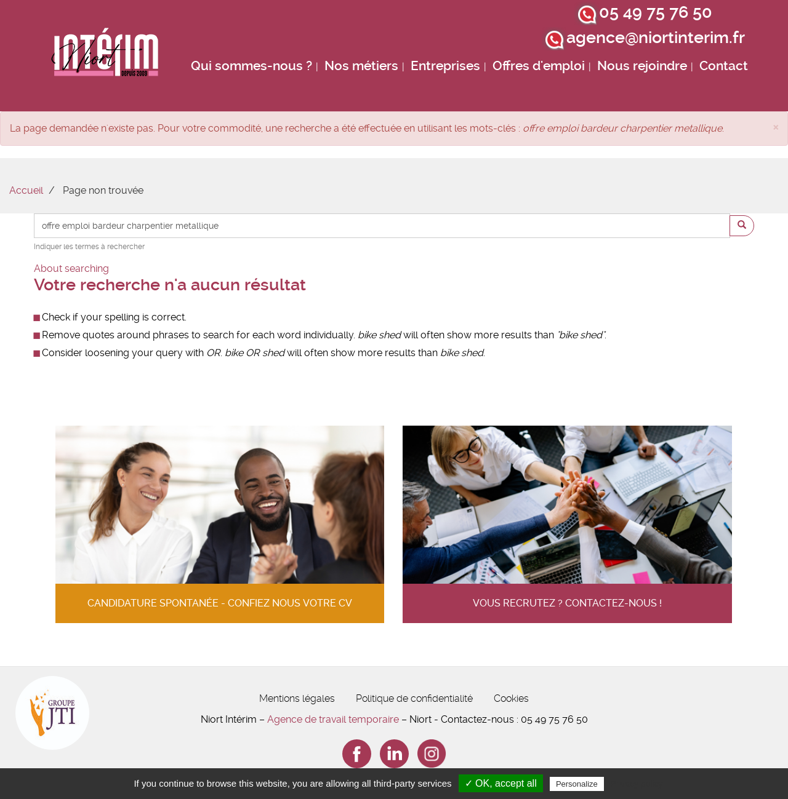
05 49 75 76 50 (655, 12)
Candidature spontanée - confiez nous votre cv (219, 603)
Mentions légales (297, 698)
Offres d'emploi (538, 65)
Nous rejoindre (642, 65)
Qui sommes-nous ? (251, 65)
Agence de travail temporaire (333, 719)
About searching (71, 268)
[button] (776, 126)
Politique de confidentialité (414, 698)
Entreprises (445, 65)
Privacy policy (636, 784)
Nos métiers (361, 65)
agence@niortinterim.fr (655, 37)
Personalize (577, 784)
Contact (723, 65)
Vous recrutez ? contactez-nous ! (567, 603)
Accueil (26, 190)
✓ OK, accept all (501, 783)
